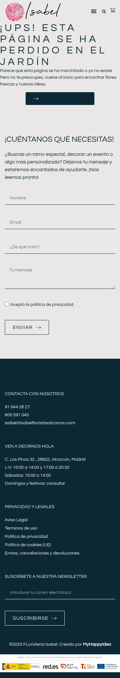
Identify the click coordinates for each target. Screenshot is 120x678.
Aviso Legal (16, 520)
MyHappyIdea (97, 644)
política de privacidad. (52, 304)
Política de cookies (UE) (28, 545)
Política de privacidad (26, 536)
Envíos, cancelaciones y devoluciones (42, 553)
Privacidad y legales (29, 507)
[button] (93, 11)
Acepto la (42, 304)
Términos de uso (21, 528)
